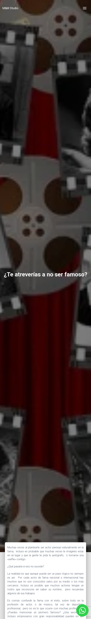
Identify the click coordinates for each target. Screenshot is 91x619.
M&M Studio (10, 8)
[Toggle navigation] (85, 8)
